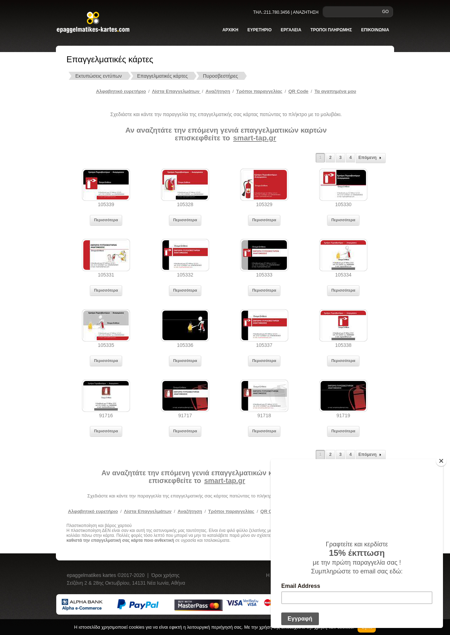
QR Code (298, 91)
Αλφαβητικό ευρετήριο (121, 91)
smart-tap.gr (254, 138)
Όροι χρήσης (166, 575)
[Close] (441, 461)
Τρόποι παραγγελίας (231, 511)
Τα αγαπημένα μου (335, 91)
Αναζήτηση (218, 91)
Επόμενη (370, 158)
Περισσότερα (106, 220)
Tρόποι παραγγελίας (259, 91)
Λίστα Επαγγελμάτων (176, 91)
